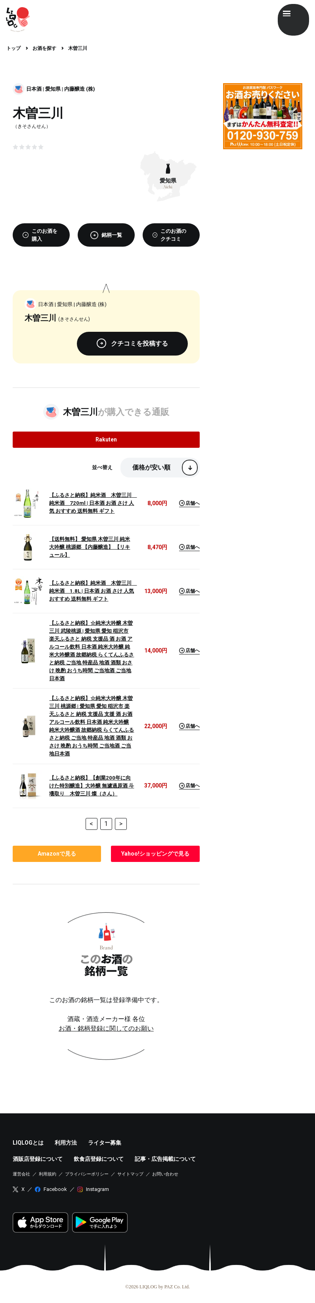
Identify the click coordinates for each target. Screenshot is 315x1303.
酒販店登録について (38, 1159)
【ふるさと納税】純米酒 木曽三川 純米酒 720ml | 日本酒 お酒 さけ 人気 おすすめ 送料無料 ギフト (92, 503)
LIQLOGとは (28, 1142)
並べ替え (102, 467)
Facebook (55, 1189)
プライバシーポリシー (87, 1174)
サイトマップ (130, 1174)
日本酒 (34, 89)
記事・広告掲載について (165, 1159)
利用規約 (47, 1174)
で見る (57, 853)
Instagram (97, 1189)
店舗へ (189, 503)
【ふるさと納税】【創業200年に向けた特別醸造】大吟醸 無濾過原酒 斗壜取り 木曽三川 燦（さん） (91, 786)
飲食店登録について (99, 1159)
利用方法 (66, 1142)
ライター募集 (104, 1142)
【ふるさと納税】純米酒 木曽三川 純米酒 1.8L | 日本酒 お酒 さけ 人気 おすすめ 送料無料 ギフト (92, 591)
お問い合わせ (165, 1174)
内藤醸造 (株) (79, 89)
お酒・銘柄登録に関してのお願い (106, 1028)
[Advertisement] (262, 194)
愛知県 (53, 89)
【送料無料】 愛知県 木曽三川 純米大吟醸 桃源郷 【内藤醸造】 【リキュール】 (89, 547)
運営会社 (21, 1174)
